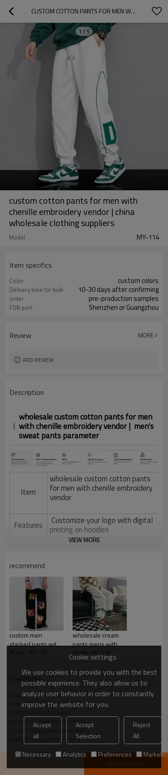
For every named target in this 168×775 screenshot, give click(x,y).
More (146, 335)
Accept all (42, 730)
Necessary (33, 754)
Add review (38, 359)
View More (84, 539)
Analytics (71, 754)
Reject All (141, 730)
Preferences (111, 754)
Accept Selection (88, 730)
